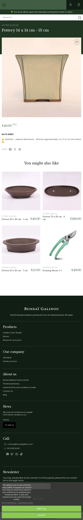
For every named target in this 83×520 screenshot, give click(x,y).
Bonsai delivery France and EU (16, 380)
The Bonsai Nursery (11, 383)
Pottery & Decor (10, 361)
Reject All (41, 508)
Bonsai (6, 336)
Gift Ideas (7, 357)
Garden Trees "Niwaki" (12, 332)
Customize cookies (25, 503)
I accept (42, 515)
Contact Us (8, 391)
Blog (5, 395)
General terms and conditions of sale (19, 387)
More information (9, 503)
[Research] (22, 17)
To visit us (9, 425)
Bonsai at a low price (12, 340)
